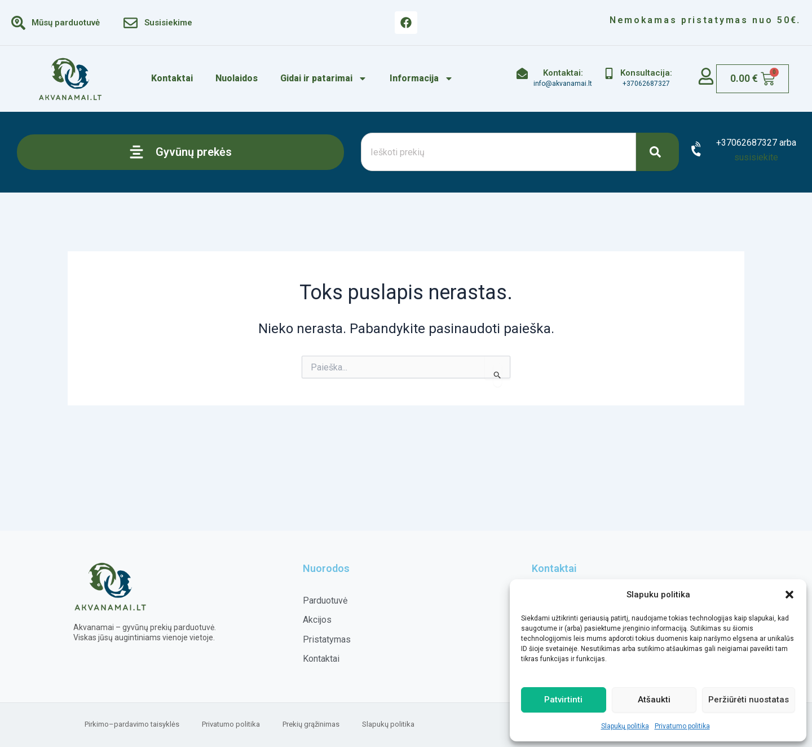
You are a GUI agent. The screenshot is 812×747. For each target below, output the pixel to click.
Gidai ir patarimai (323, 78)
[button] (789, 594)
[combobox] (498, 152)
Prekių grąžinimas (311, 724)
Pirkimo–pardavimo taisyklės (132, 724)
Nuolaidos (236, 78)
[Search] (657, 152)
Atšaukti (654, 699)
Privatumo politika (682, 726)
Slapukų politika (625, 726)
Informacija (421, 78)
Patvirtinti (563, 699)
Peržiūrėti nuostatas (748, 699)
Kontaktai (172, 78)
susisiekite (756, 157)
